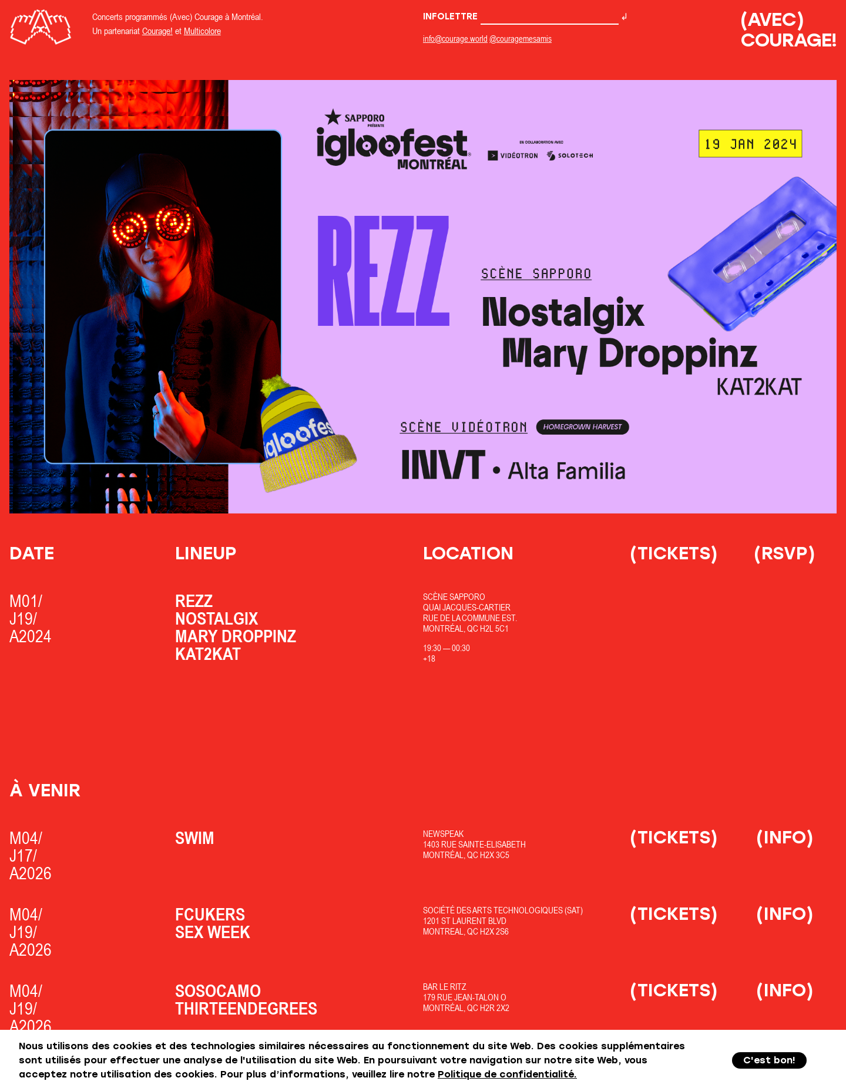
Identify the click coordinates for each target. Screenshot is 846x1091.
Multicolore (202, 30)
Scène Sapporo (454, 597)
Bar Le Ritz (444, 987)
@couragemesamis (520, 39)
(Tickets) (674, 553)
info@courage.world (455, 39)
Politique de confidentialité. (507, 1074)
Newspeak (443, 834)
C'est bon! (769, 1060)
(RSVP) (784, 553)
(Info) (785, 837)
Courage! (157, 30)
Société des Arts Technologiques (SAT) (503, 910)
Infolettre (521, 16)
